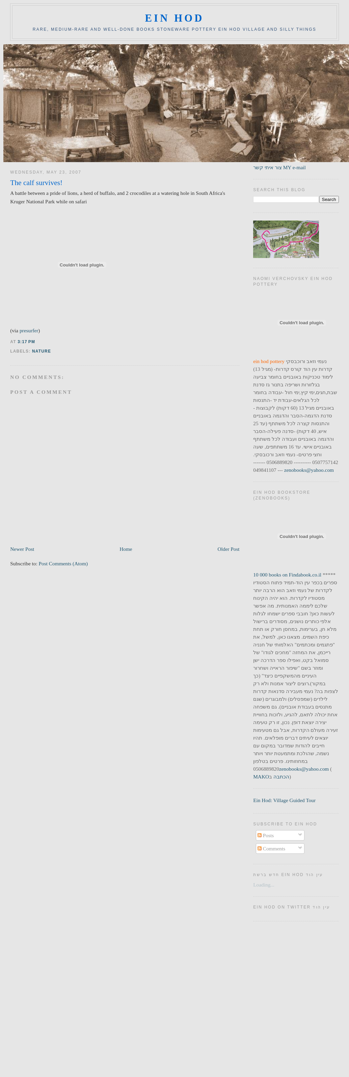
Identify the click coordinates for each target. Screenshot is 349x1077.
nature (41, 351)
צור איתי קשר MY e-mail (279, 167)
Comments (271, 848)
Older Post (228, 549)
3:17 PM (26, 341)
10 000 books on (271, 575)
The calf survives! (36, 183)
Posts (266, 835)
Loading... (263, 885)
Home (125, 549)
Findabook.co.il (305, 575)
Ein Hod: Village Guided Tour (284, 800)
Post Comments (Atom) (63, 563)
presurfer (29, 330)
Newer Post (22, 549)
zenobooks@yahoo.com (309, 470)
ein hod (174, 18)
